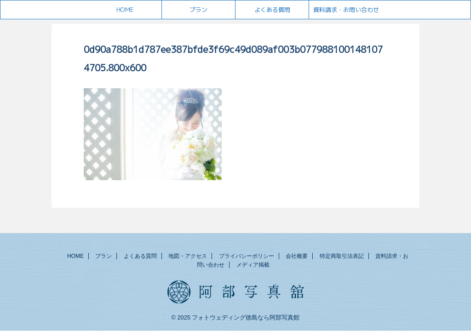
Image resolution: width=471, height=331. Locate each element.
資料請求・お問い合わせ (346, 10)
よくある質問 (272, 10)
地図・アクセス (187, 256)
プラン (198, 10)
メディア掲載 (253, 265)
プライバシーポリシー (246, 256)
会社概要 (297, 256)
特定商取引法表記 (342, 256)
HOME (124, 10)
